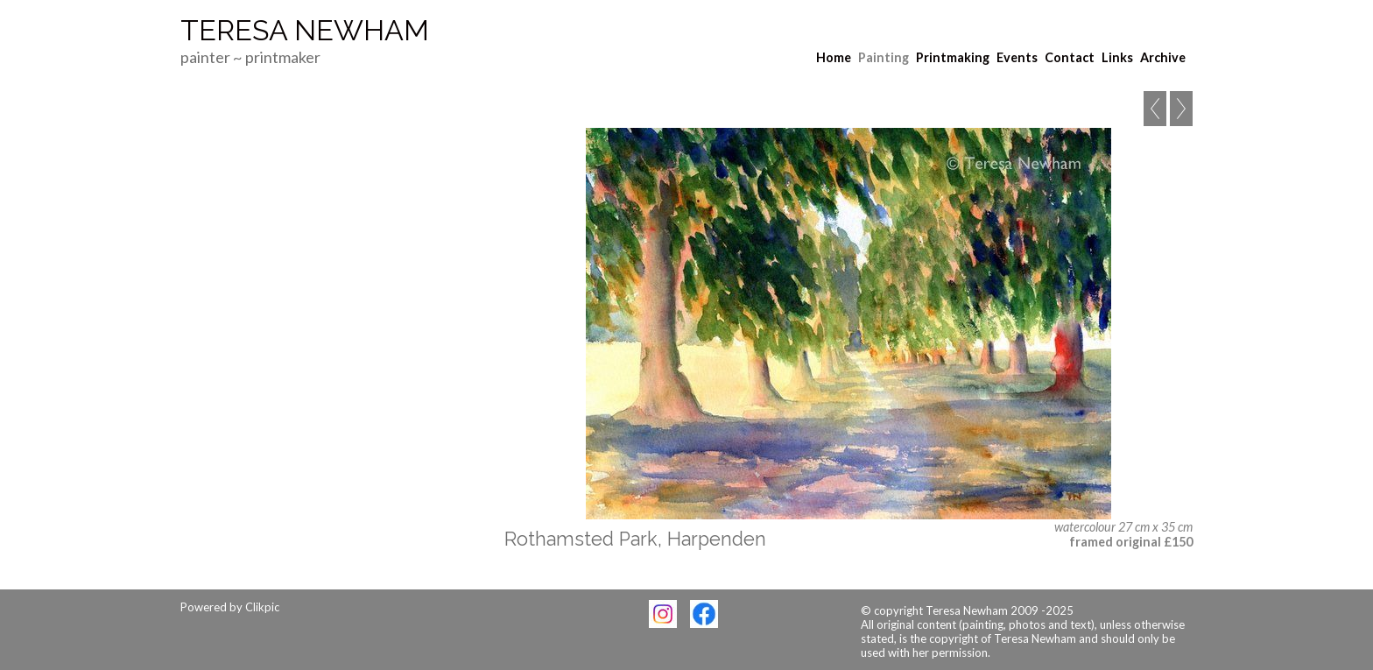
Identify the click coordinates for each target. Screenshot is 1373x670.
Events (1017, 57)
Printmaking (952, 57)
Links (1117, 57)
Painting (883, 57)
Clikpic (262, 607)
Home (833, 57)
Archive (1163, 57)
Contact (1070, 57)
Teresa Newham (304, 30)
